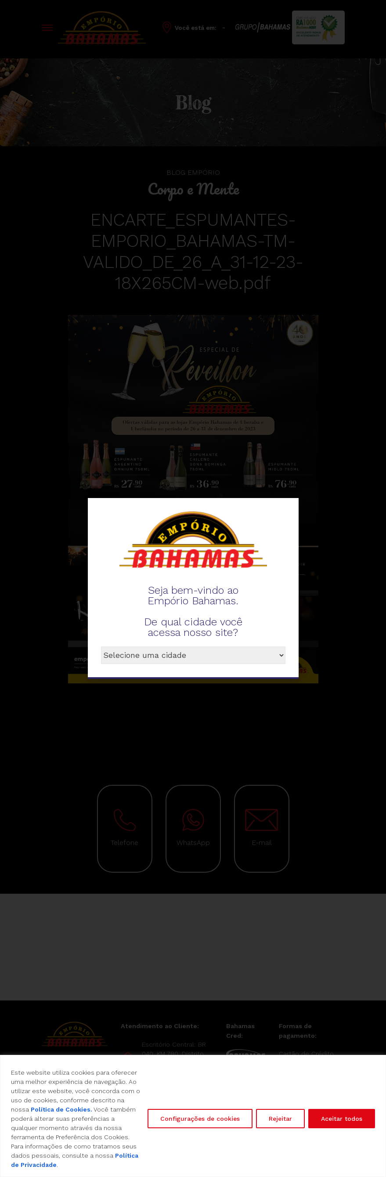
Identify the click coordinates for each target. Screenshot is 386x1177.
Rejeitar (280, 1118)
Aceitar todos (341, 1118)
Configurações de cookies (200, 1118)
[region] (193, 1116)
